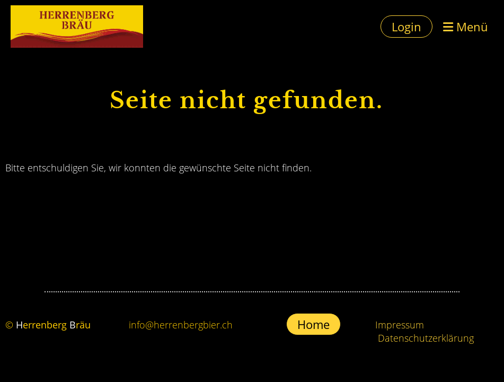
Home (313, 324)
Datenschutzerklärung (426, 338)
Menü (465, 26)
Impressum (399, 324)
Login (406, 26)
